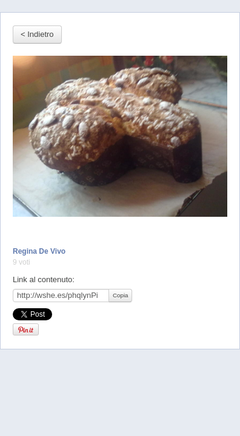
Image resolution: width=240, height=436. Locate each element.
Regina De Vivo (39, 251)
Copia (120, 295)
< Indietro (37, 34)
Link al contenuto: (44, 279)
